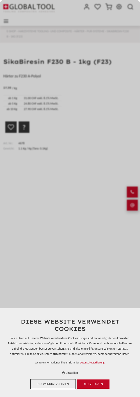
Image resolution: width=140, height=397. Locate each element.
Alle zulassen (93, 384)
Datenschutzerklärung (92, 362)
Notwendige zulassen (53, 384)
